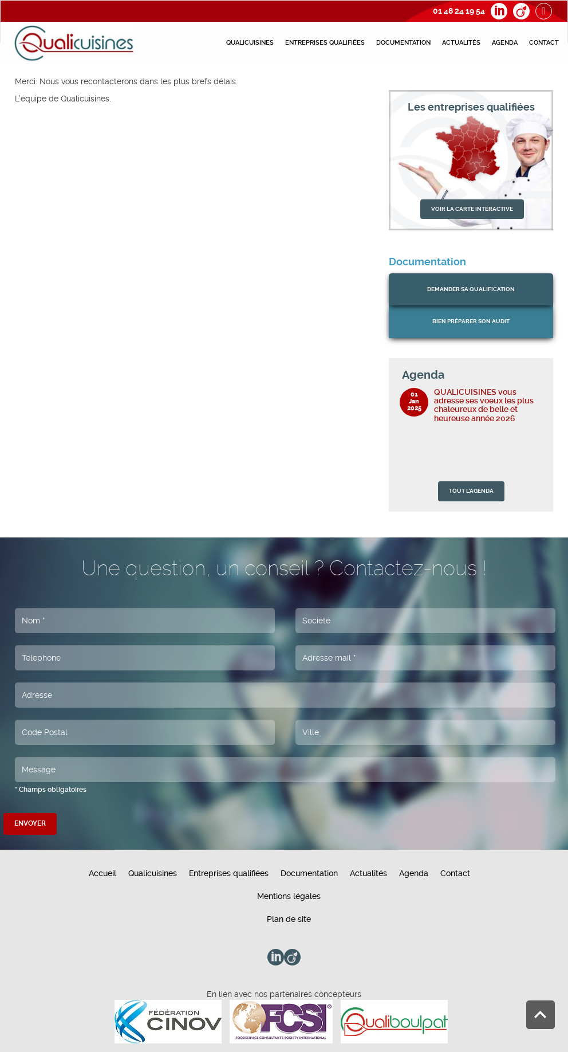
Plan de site (289, 919)
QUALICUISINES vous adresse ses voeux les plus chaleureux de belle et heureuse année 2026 (484, 405)
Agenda (505, 42)
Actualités (461, 42)
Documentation (403, 42)
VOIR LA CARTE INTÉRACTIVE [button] (472, 209)
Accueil (102, 873)
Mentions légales (289, 896)
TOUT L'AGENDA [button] (471, 491)
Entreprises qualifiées (325, 42)
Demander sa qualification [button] (471, 289)
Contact (544, 42)
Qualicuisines (250, 42)
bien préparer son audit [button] (471, 321)
